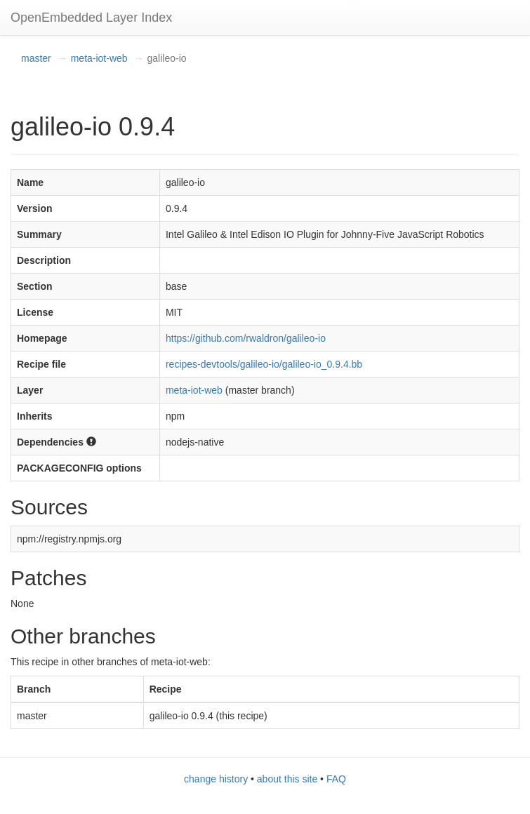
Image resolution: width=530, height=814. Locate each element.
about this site (287, 779)
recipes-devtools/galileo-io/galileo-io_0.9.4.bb (264, 364)
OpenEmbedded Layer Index (91, 18)
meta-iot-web (99, 58)
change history (216, 779)
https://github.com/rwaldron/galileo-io (246, 338)
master (36, 58)
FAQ (336, 779)
